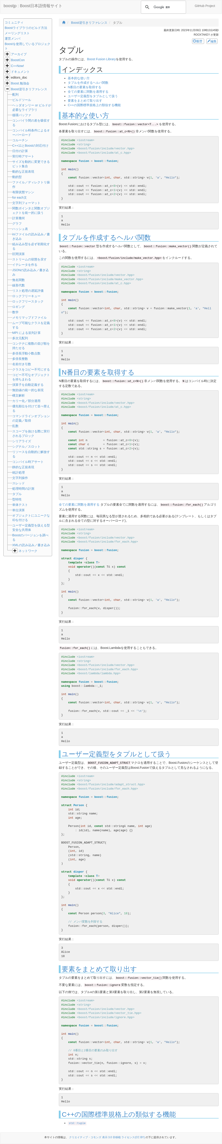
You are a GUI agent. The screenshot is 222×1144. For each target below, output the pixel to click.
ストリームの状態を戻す (29, 259)
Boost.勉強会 (20, 83)
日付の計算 (20, 151)
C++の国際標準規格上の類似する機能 (94, 105)
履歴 (198, 41)
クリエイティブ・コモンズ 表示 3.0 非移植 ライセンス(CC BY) (107, 1137)
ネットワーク (28, 551)
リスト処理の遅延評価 (28, 290)
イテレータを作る (24, 264)
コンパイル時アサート (28, 462)
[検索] (163, 7)
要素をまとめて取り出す (85, 100)
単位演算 (18, 510)
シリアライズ (21, 441)
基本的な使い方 (79, 78)
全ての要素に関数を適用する (88, 91)
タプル (17, 494)
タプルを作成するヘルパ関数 (88, 82)
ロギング (18, 307)
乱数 (15, 426)
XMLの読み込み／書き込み (31, 545)
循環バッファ (21, 115)
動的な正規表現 (23, 171)
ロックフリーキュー (26, 296)
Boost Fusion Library (101, 59)
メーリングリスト (17, 33)
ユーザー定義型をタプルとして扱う (93, 96)
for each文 (19, 197)
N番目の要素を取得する (84, 87)
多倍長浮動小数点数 (26, 353)
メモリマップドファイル (29, 317)
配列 (15, 94)
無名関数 (18, 280)
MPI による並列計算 (26, 333)
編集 (212, 41)
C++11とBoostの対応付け (30, 145)
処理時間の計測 (23, 488)
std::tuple (77, 1123)
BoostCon (18, 60)
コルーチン (20, 140)
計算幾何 (18, 218)
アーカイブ (19, 54)
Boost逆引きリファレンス (29, 89)
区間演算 (18, 254)
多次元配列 (20, 338)
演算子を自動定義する (28, 384)
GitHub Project (205, 6)
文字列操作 (20, 478)
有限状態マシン (23, 192)
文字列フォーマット (26, 203)
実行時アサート (23, 156)
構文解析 (18, 395)
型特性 (17, 499)
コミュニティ (14, 22)
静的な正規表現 (23, 467)
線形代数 (18, 285)
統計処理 (18, 472)
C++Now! (17, 66)
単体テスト (20, 505)
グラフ (17, 223)
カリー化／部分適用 (26, 401)
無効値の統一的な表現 (28, 390)
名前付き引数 (21, 364)
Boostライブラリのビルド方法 (26, 28)
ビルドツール (21, 100)
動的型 (17, 177)
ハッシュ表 (20, 229)
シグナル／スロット (26, 446)
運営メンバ (12, 38)
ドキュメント (20, 71)
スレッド (18, 483)
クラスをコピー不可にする (31, 369)
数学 (15, 312)
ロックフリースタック (28, 301)
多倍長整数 (20, 359)
